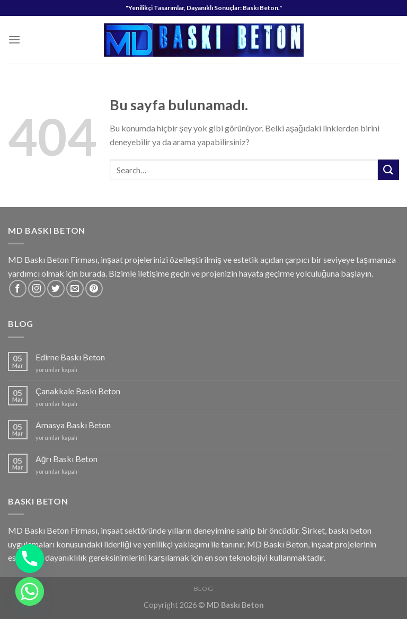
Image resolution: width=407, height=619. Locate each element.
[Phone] (29, 558)
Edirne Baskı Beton (70, 357)
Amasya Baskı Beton (73, 425)
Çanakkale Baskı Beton (78, 391)
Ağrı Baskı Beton (67, 459)
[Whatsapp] (29, 591)
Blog (203, 589)
